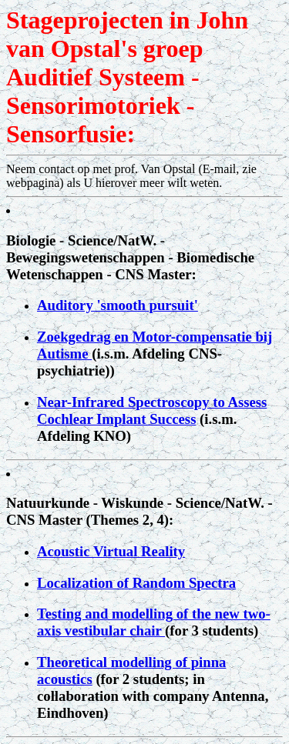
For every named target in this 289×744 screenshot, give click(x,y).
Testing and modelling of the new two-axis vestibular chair (154, 622)
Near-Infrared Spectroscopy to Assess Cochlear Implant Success (152, 410)
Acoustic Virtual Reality (111, 551)
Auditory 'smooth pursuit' (117, 305)
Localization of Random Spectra (136, 583)
